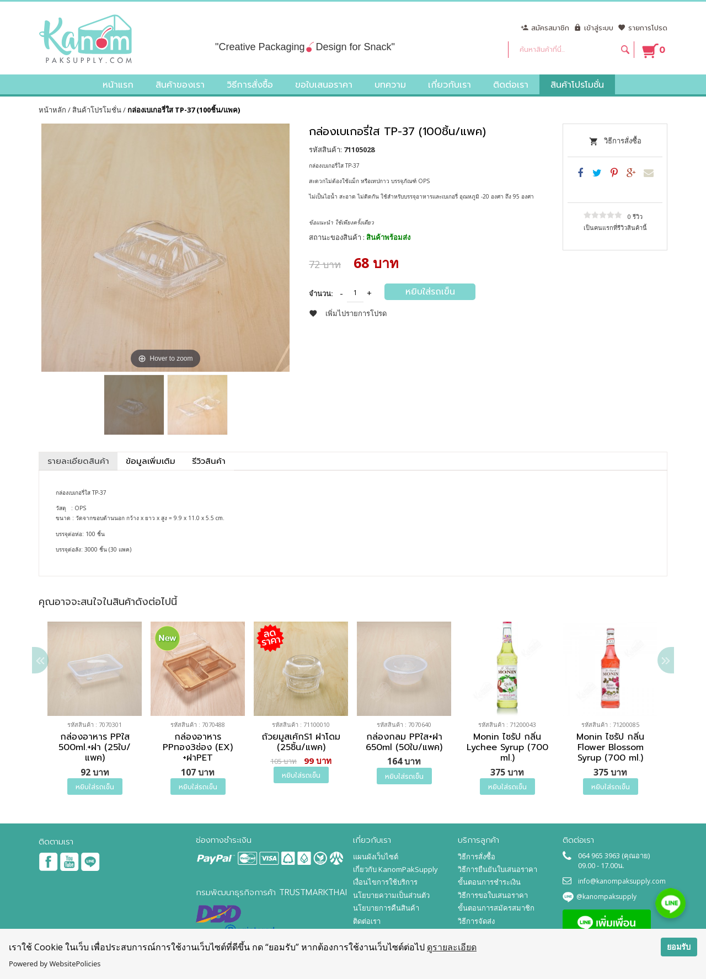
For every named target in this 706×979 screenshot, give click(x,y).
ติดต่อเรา (367, 921)
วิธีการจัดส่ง (476, 921)
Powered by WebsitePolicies (54, 964)
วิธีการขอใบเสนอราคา (493, 895)
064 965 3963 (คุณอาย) (614, 855)
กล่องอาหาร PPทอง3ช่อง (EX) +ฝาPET (198, 748)
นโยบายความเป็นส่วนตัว (391, 895)
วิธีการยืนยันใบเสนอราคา (497, 869)
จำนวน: (321, 293)
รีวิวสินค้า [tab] (209, 461)
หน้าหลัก (52, 110)
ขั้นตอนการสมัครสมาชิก (496, 908)
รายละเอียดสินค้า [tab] (78, 461)
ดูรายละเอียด (452, 947)
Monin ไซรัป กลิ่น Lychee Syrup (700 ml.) (507, 748)
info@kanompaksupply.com (622, 881)
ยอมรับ (679, 946)
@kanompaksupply (606, 896)
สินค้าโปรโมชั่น (96, 110)
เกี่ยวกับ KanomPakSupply (395, 869)
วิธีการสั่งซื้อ (622, 141)
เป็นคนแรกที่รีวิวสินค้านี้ (615, 227)
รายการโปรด (647, 28)
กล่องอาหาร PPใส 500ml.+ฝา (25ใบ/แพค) (94, 748)
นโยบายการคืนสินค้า (386, 908)
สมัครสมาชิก (550, 28)
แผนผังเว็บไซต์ (375, 857)
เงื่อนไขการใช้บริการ (385, 882)
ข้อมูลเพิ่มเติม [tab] (150, 461)
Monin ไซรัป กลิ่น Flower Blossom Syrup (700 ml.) (610, 748)
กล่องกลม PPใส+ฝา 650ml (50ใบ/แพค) (404, 742)
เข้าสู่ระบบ (598, 28)
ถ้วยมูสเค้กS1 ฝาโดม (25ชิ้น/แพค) (300, 742)
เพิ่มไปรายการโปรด (356, 313)
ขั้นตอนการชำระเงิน (489, 882)
